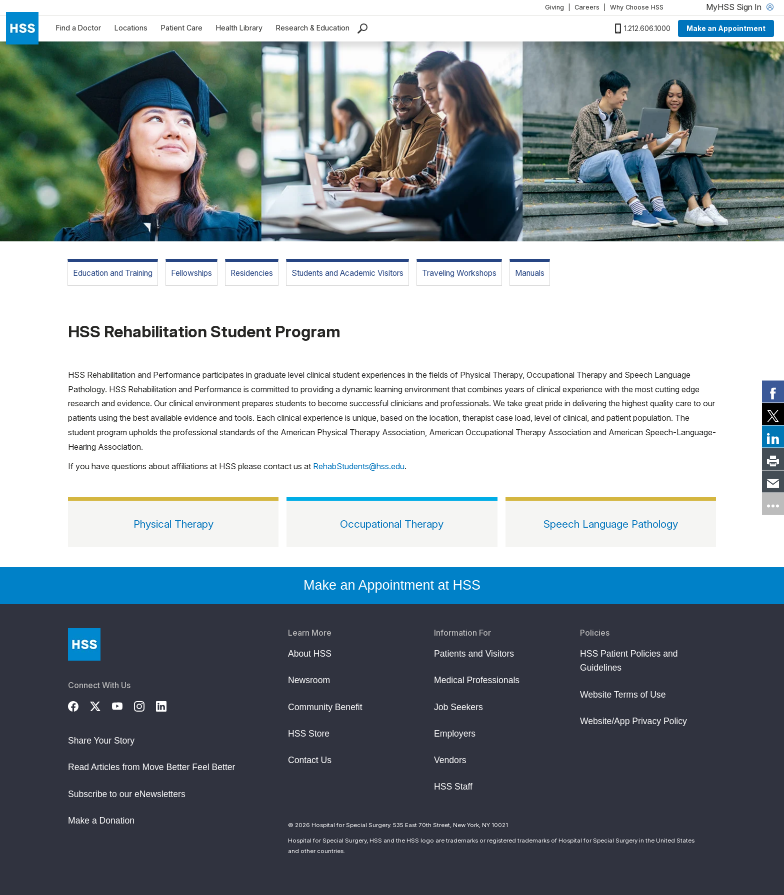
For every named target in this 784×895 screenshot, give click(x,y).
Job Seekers (458, 707)
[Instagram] (145, 705)
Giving (554, 7)
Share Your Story (101, 741)
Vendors (450, 760)
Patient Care (181, 27)
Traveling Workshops (459, 273)
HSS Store (309, 734)
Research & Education (313, 27)
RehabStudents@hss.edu (358, 466)
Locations (131, 27)
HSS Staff (453, 787)
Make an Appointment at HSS (392, 585)
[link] (773, 391)
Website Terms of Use (623, 695)
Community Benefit (325, 707)
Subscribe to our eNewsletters (127, 794)
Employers (455, 734)
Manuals (529, 273)
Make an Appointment (726, 28)
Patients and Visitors (474, 654)
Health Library (239, 27)
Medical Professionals (477, 680)
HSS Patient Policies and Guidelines (629, 661)
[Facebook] (79, 705)
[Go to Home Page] (84, 644)
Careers (587, 7)
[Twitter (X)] (101, 705)
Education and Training (112, 273)
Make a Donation (101, 821)
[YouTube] (123, 705)
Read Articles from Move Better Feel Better (151, 767)
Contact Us (310, 760)
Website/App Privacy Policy (633, 721)
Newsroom (309, 680)
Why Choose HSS (637, 7)
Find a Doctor (78, 27)
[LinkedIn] (167, 705)
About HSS (310, 654)
